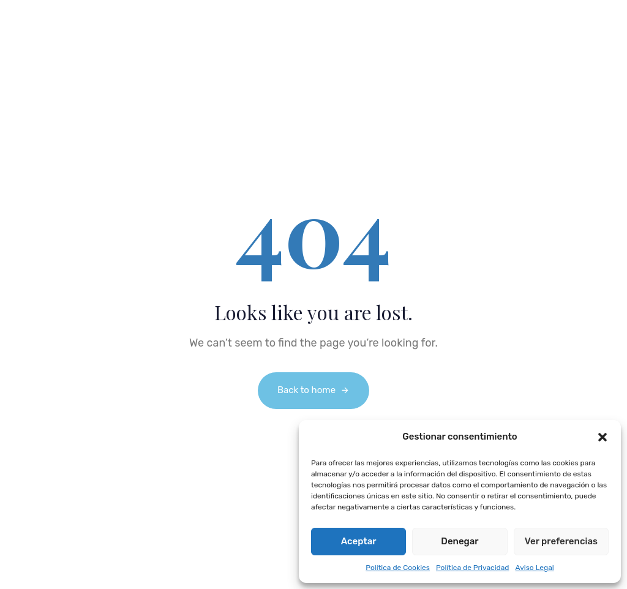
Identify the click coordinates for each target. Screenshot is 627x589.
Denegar (459, 541)
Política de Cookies (398, 567)
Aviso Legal (534, 567)
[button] (602, 437)
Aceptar (359, 541)
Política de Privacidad (472, 567)
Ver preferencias (561, 541)
